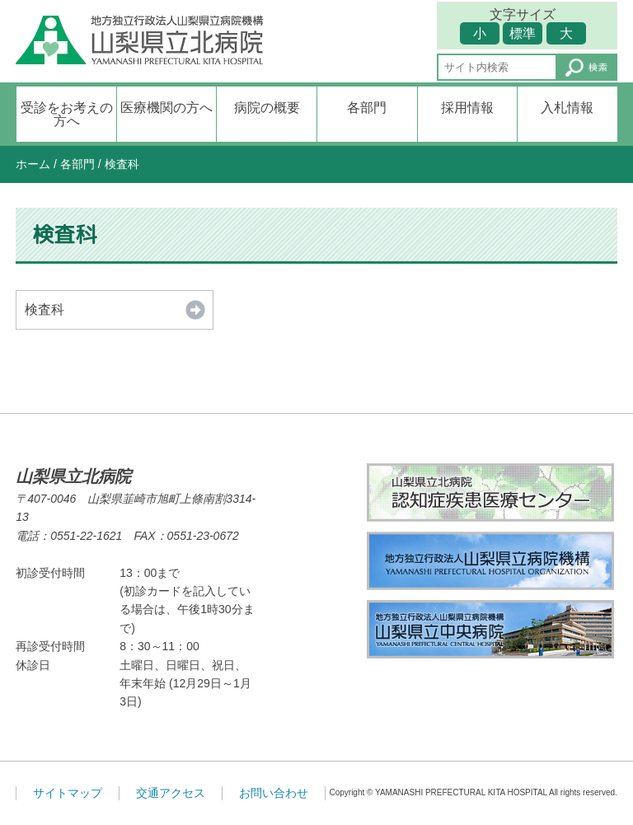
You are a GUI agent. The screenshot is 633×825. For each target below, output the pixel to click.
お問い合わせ (273, 792)
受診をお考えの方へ (67, 114)
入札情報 (567, 108)
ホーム (33, 164)
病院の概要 (267, 108)
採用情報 (467, 108)
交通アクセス (170, 792)
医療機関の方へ (166, 108)
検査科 (44, 309)
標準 (522, 33)
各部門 (367, 108)
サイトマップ (67, 792)
